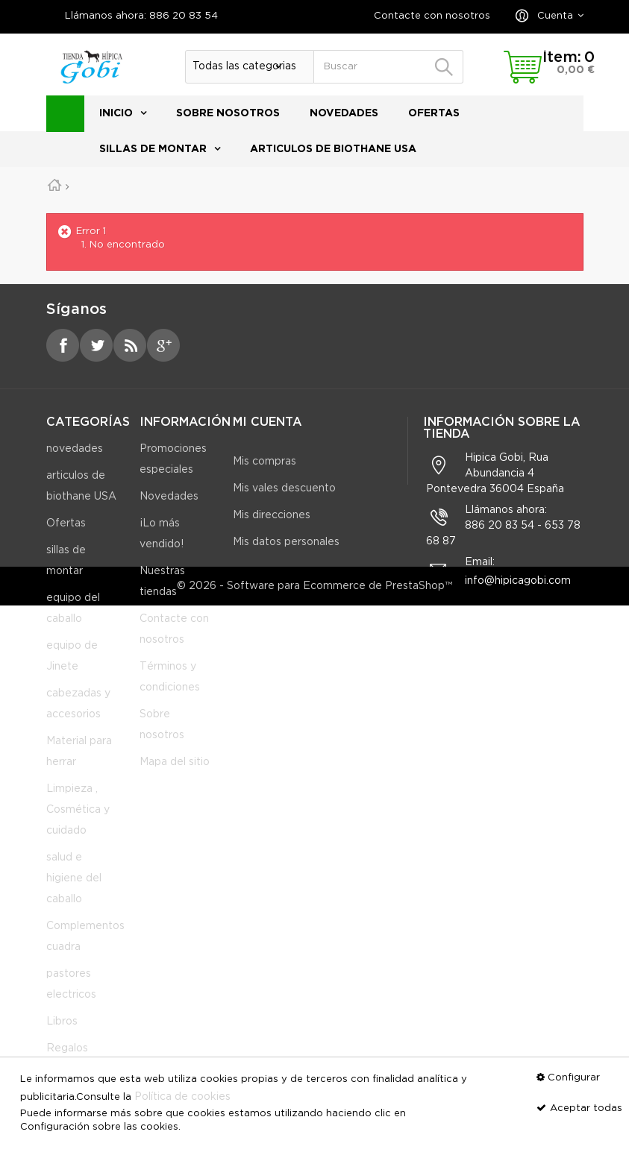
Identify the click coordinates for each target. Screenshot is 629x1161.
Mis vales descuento (284, 488)
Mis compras (264, 461)
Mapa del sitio (175, 774)
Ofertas (434, 113)
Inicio (116, 113)
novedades (344, 113)
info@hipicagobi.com (518, 593)
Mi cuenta (267, 422)
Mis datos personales (286, 542)
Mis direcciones (271, 515)
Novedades (169, 509)
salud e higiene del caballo (73, 891)
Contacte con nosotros (432, 16)
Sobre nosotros (228, 113)
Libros (62, 1034)
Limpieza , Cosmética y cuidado (78, 822)
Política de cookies (182, 1096)
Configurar (574, 1078)
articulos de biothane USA (333, 149)
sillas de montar (153, 149)
